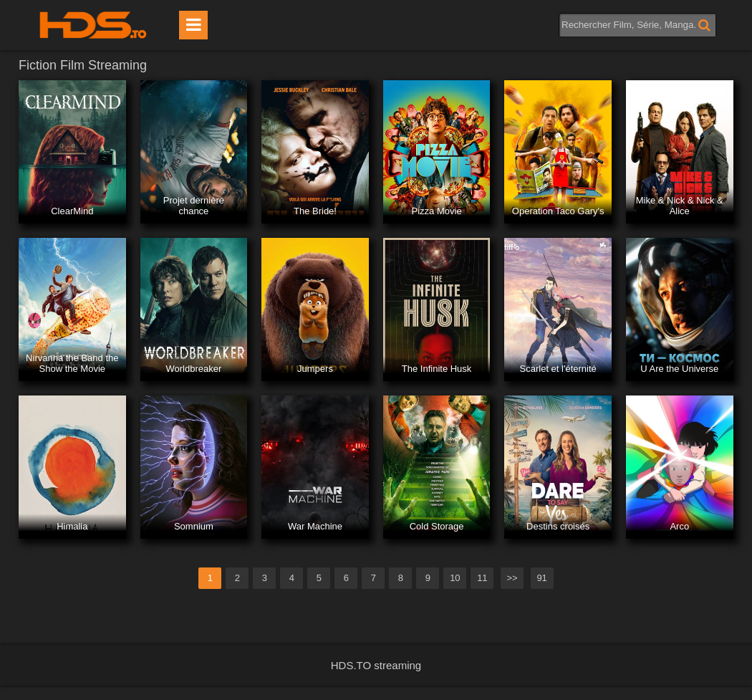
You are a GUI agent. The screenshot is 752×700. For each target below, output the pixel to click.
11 (482, 577)
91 (541, 577)
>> (511, 577)
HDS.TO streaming (376, 665)
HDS (93, 25)
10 (455, 577)
